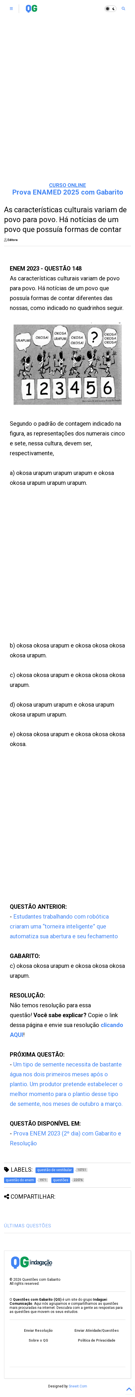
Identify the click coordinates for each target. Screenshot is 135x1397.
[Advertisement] (57, 571)
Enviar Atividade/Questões (96, 1331)
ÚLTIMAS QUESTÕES (27, 1226)
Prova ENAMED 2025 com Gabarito (67, 192)
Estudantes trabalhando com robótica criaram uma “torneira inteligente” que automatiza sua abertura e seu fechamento (64, 926)
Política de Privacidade (96, 1340)
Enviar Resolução (38, 1331)
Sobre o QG (38, 1340)
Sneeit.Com (78, 1386)
